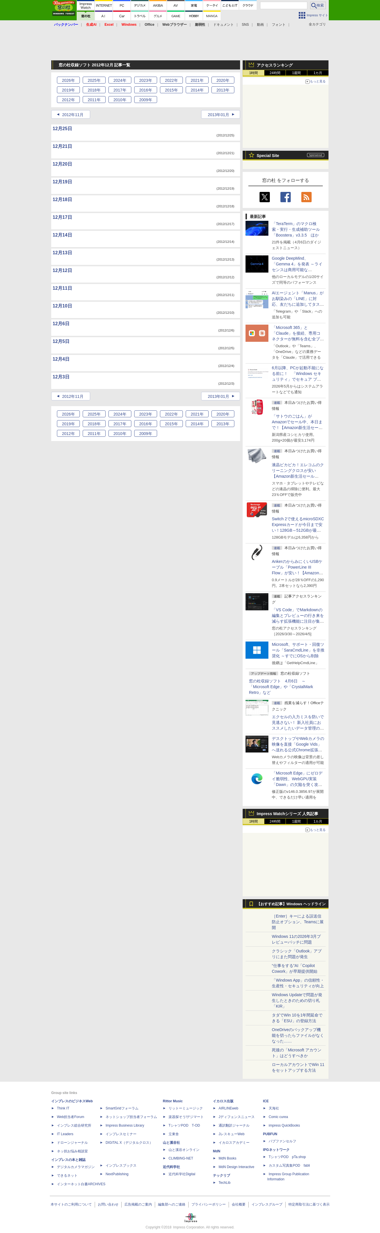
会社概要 (239, 1204)
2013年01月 (218, 114)
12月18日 (62, 199)
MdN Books (227, 1158)
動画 (260, 25)
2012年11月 (73, 114)
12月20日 (62, 164)
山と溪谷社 (171, 1143)
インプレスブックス (121, 1165)
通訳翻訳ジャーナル (234, 1125)
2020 (222, 80)
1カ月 (318, 73)
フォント (279, 25)
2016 (145, 90)
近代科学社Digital (182, 1174)
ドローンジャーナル (72, 1143)
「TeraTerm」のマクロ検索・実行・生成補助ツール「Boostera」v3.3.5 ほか (296, 229)
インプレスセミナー (121, 1134)
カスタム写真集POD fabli (289, 1165)
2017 (119, 90)
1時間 (253, 73)
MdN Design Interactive (236, 1167)
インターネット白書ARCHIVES (81, 1184)
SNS (245, 25)
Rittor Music (173, 1101)
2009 (145, 100)
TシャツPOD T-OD (184, 1125)
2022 (171, 80)
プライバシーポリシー (208, 1204)
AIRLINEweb (228, 1108)
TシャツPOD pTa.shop (287, 1157)
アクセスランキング (275, 65)
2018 (94, 90)
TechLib (224, 1183)
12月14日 (62, 235)
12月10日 (62, 305)
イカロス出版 (223, 1101)
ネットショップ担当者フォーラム (131, 1117)
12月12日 (62, 270)
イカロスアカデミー (234, 1143)
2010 (119, 100)
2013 (222, 90)
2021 (197, 80)
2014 (197, 90)
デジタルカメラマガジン (76, 1167)
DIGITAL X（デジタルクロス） (129, 1143)
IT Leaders (65, 1134)
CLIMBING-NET (181, 1158)
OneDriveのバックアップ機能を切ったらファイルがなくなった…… (298, 1035)
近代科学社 (171, 1167)
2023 (145, 80)
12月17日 (62, 217)
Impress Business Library (125, 1125)
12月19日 (62, 181)
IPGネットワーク (276, 1150)
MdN (216, 1151)
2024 (119, 80)
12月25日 (62, 128)
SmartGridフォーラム (122, 1108)
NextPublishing (117, 1174)
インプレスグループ (267, 1204)
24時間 (275, 73)
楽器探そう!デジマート (186, 1117)
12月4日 (61, 359)
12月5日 (61, 341)
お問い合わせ (108, 1204)
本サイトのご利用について (71, 1204)
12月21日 (62, 146)
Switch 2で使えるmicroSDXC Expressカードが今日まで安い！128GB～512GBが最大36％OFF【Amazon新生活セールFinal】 (298, 530)
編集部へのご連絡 (171, 1204)
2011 (94, 100)
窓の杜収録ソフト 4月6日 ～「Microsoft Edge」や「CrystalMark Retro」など (281, 687)
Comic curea (278, 1117)
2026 (68, 80)
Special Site (268, 155)
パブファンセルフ (282, 1141)
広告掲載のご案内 (138, 1204)
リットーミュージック (186, 1108)
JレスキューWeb (231, 1134)
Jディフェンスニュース (237, 1117)
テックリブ (221, 1176)
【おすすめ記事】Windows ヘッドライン (291, 904)
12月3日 (61, 376)
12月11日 (62, 288)
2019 (68, 90)
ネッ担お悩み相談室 (72, 1151)
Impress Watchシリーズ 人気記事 (287, 813)
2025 (94, 80)
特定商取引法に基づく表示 (309, 1204)
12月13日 (62, 252)
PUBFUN (270, 1134)
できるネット (67, 1176)
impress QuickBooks (284, 1125)
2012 (68, 100)
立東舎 (174, 1134)
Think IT (63, 1108)
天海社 (274, 1108)
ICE (266, 1101)
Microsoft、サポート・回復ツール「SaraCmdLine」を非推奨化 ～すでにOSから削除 (298, 650)
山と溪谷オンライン (184, 1150)
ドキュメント (223, 25)
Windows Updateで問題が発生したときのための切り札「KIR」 (297, 1000)
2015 (171, 90)
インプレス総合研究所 (74, 1125)
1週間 (296, 73)
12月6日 (61, 323)
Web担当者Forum (70, 1117)
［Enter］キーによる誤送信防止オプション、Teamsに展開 (298, 922)
